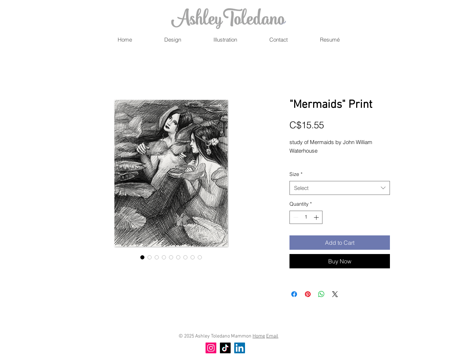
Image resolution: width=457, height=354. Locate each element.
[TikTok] (225, 348)
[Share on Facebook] (294, 294)
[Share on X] (335, 294)
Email (272, 336)
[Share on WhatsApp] (321, 294)
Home (259, 336)
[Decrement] (295, 217)
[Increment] (316, 217)
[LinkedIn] (239, 348)
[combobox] (339, 188)
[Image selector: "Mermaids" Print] (142, 257)
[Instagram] (211, 348)
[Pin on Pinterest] (307, 294)
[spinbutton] (306, 217)
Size (295, 174)
